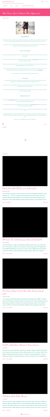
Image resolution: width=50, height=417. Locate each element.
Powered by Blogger (25, 414)
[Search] (42, 1)
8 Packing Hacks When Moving (15, 396)
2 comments (8, 410)
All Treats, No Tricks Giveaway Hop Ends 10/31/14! (22, 239)
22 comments (8, 202)
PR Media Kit (5, 5)
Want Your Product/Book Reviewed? (27, 5)
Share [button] (45, 124)
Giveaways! (16, 5)
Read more (45, 202)
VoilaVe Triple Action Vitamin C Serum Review (21, 345)
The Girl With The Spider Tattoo (8, 1)
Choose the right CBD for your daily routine (20, 188)
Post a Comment (9, 253)
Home (11, 5)
